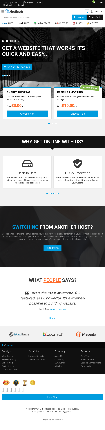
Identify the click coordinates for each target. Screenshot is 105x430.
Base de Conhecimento (91, 362)
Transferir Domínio (36, 359)
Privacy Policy (38, 411)
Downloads (86, 366)
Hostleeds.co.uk (57, 419)
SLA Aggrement (66, 411)
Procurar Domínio (36, 356)
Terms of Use (51, 411)
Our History (59, 359)
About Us (59, 356)
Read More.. (52, 247)
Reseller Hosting (9, 359)
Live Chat (52, 397)
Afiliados (58, 366)
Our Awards (60, 362)
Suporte (10, 345)
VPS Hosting (7, 362)
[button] (9, 302)
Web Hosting (7, 356)
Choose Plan (27, 113)
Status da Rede (87, 359)
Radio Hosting (8, 366)
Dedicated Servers (10, 369)
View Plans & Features (17, 67)
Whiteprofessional (58, 309)
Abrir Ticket (86, 356)
